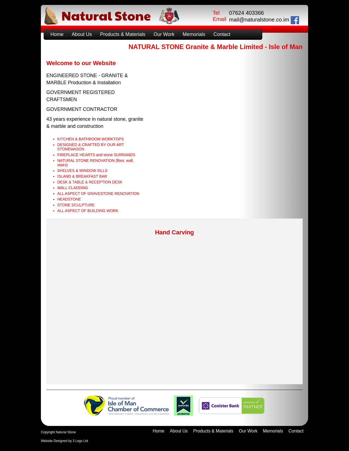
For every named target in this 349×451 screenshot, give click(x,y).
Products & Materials (122, 34)
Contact (221, 34)
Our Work (164, 34)
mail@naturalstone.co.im (259, 20)
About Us (82, 34)
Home (57, 34)
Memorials (194, 34)
